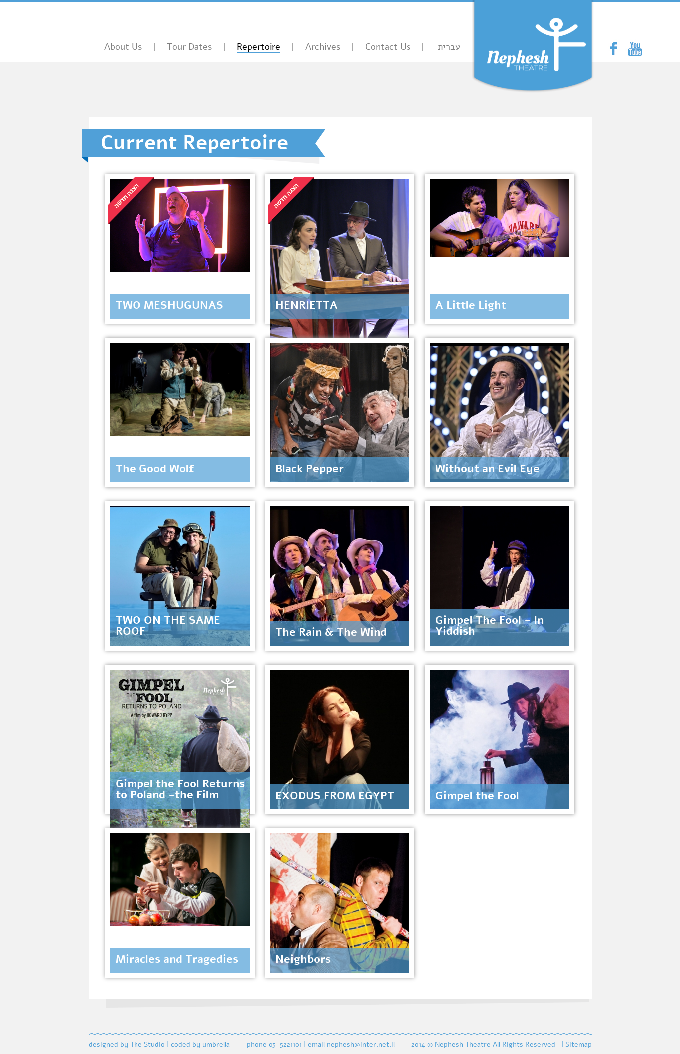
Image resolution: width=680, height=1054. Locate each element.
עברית (449, 47)
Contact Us (387, 47)
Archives (322, 47)
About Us (123, 47)
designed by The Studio (127, 1044)
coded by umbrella (200, 1044)
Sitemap (578, 1044)
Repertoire (258, 47)
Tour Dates (189, 47)
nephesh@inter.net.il (361, 1044)
